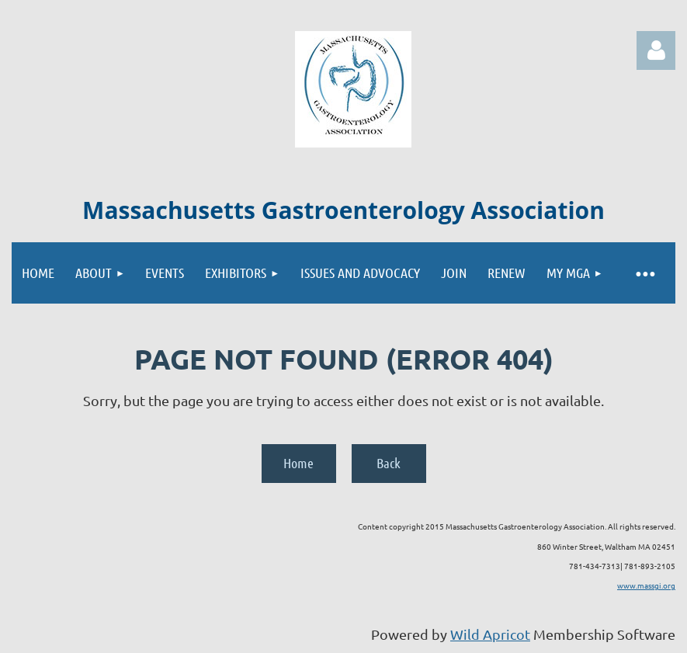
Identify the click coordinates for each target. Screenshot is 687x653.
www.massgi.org (646, 585)
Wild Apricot (490, 634)
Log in (656, 50)
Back (388, 462)
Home (298, 462)
